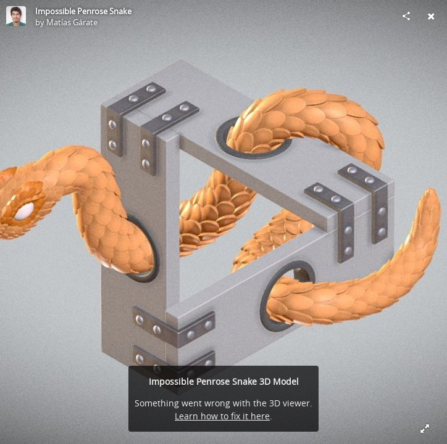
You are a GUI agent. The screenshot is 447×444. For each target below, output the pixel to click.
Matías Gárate (72, 22)
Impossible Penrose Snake (83, 11)
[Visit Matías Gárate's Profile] (16, 16)
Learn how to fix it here (222, 416)
